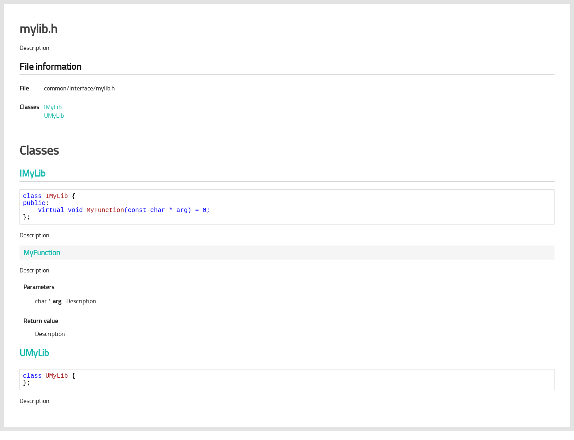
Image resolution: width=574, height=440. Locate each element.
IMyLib (53, 106)
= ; (124, 214)
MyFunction (41, 259)
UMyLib (54, 115)
